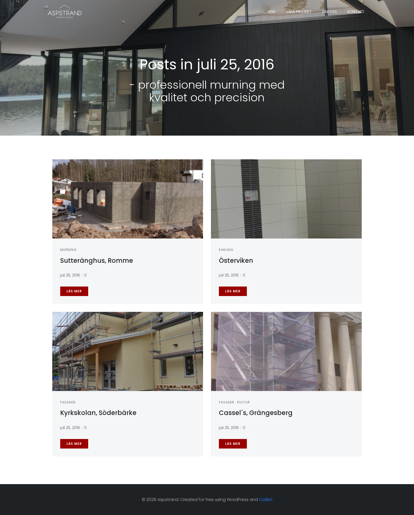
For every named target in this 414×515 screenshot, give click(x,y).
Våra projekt (299, 11)
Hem (271, 11)
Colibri (265, 500)
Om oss (329, 11)
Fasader (68, 402)
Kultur (243, 402)
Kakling (226, 249)
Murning (68, 249)
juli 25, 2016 (70, 275)
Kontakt (355, 11)
